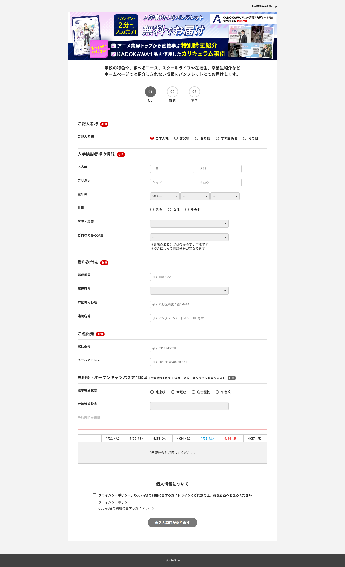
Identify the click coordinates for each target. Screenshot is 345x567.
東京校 (160, 392)
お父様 (184, 138)
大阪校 (181, 392)
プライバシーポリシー (114, 502)
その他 (253, 138)
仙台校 (226, 392)
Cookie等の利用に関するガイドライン (126, 508)
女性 (176, 209)
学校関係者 (229, 138)
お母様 (205, 138)
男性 (159, 209)
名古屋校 (203, 392)
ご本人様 (162, 138)
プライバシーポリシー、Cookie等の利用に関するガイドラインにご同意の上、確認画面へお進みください (175, 495)
